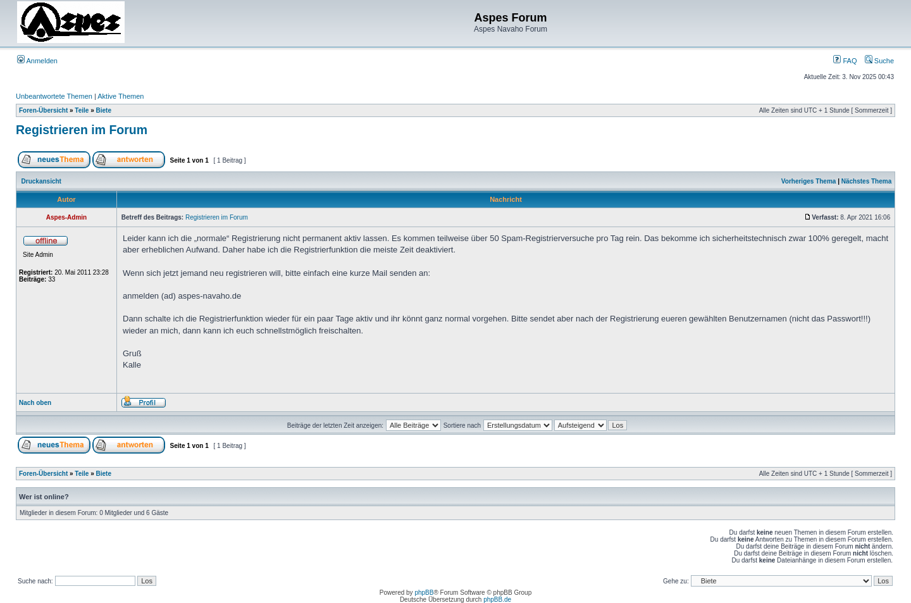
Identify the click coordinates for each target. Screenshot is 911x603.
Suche (879, 61)
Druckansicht (41, 181)
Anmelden (37, 61)
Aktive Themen (120, 96)
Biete (103, 110)
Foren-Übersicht (43, 110)
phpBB (423, 592)
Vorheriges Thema (808, 181)
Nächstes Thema (866, 181)
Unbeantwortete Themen (54, 96)
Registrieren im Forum (81, 130)
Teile (82, 110)
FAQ (845, 61)
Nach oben (35, 402)
